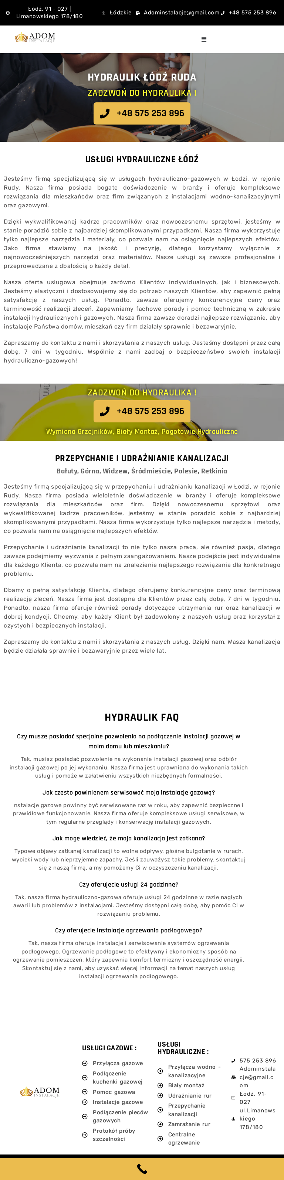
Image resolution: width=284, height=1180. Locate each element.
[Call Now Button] (142, 1169)
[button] (204, 39)
